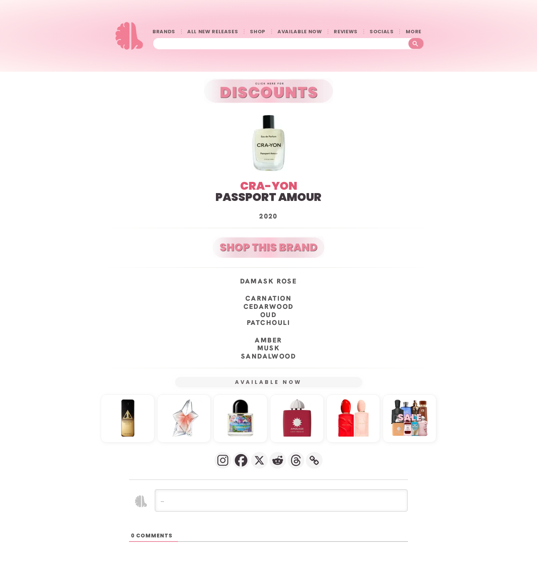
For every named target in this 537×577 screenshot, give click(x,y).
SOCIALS (382, 31)
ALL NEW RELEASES (212, 31)
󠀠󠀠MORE (415, 31)
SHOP (258, 31)
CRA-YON (268, 186)
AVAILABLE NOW (299, 31)
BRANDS (164, 31)
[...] (281, 500)
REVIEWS (346, 31)
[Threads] (296, 460)
